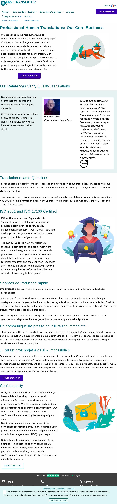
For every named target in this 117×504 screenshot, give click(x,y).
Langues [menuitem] (70, 12)
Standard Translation (31, 20)
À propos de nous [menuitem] (10, 17)
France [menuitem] (109, 5)
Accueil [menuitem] (5, 12)
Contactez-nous (12, 465)
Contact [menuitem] (28, 17)
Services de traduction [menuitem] (24, 12)
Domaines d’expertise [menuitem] (50, 12)
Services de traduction (10, 20)
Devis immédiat (106, 12)
